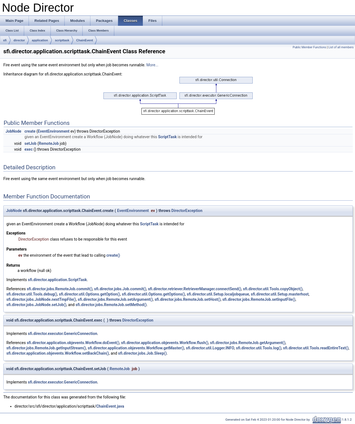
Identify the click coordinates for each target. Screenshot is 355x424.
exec (28, 149)
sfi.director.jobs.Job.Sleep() (142, 353)
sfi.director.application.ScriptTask (57, 279)
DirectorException (186, 210)
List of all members (341, 47)
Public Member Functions (309, 47)
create (30, 131)
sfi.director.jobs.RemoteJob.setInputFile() (258, 299)
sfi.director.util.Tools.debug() (31, 294)
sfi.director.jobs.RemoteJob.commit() (59, 289)
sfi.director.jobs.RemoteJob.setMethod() (110, 304)
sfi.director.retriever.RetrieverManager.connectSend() (194, 289)
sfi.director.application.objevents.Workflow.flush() (164, 342)
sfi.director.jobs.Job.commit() (120, 289)
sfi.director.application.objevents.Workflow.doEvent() (73, 342)
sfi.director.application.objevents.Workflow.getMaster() (136, 348)
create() (113, 255)
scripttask (62, 40)
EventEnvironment (53, 131)
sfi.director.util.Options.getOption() (89, 294)
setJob (30, 143)
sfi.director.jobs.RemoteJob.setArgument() (115, 299)
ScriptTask (167, 137)
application (40, 40)
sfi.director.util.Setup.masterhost (279, 294)
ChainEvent (84, 40)
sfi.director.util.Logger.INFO (210, 348)
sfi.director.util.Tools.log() (259, 348)
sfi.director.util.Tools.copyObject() (273, 289)
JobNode (13, 131)
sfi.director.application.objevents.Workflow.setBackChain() (57, 353)
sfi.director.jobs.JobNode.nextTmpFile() (41, 299)
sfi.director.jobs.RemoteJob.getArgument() (247, 342)
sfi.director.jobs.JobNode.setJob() (36, 304)
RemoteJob (49, 143)
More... (152, 65)
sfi (5, 40)
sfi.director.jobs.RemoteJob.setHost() (187, 299)
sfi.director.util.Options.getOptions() (153, 294)
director (19, 40)
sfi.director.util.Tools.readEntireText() (316, 348)
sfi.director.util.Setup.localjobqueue (218, 294)
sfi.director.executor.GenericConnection (62, 333)
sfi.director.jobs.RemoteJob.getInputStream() (46, 348)
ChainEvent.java (110, 406)
